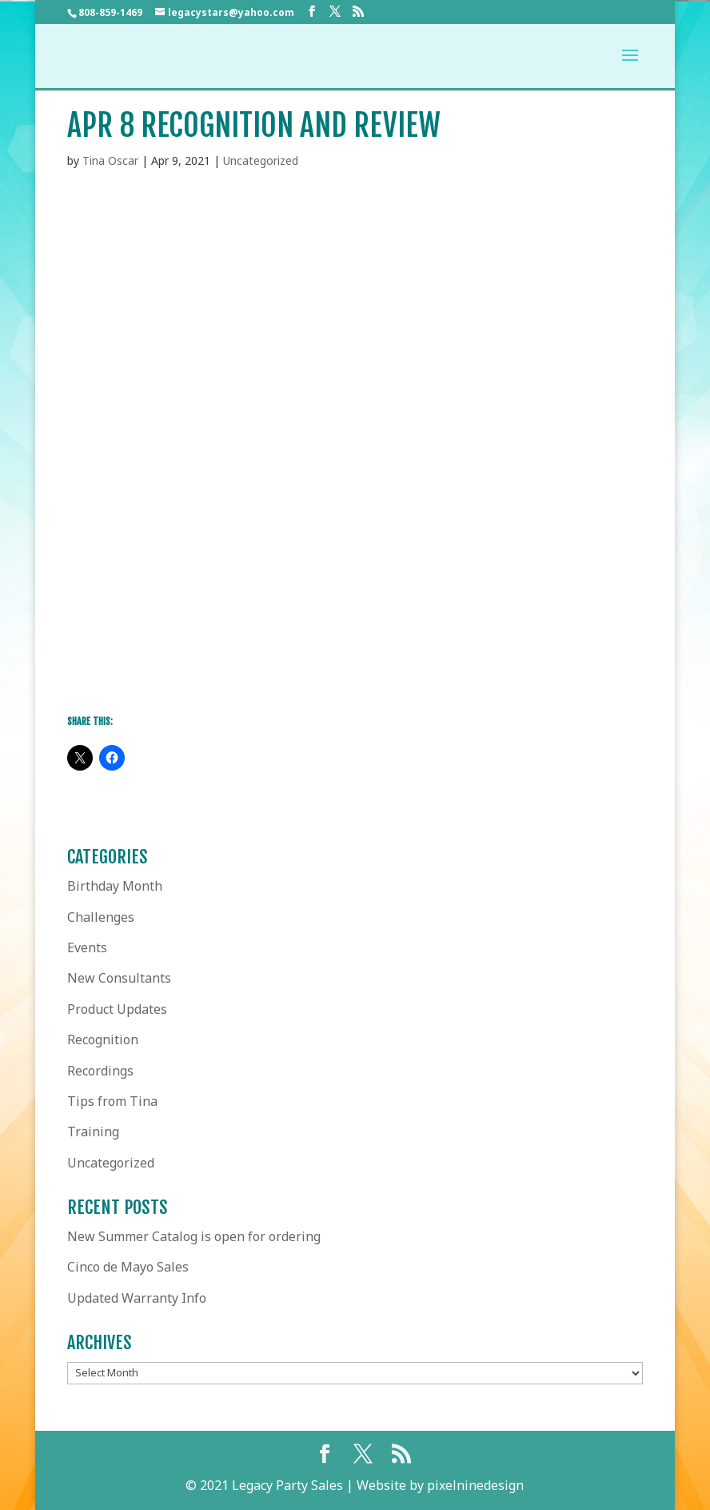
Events (87, 947)
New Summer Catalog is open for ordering (194, 1236)
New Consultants (119, 978)
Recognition (102, 1039)
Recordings (100, 1070)
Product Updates (117, 1009)
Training (93, 1131)
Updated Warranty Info (136, 1298)
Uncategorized (260, 160)
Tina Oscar (110, 160)
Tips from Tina (112, 1101)
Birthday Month (114, 886)
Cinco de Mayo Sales (128, 1267)
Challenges (100, 917)
